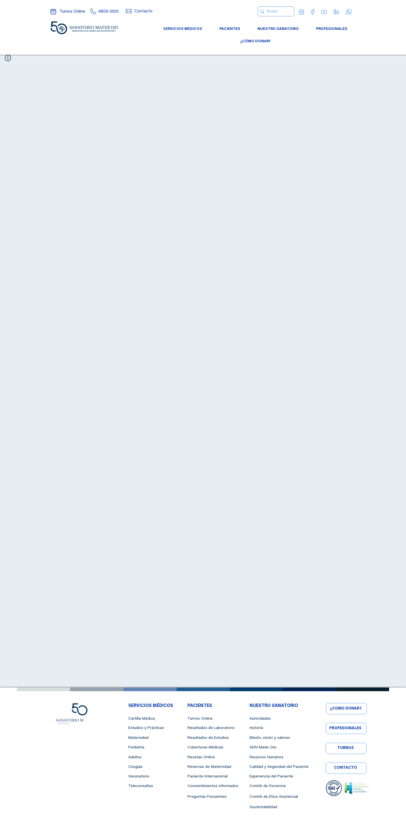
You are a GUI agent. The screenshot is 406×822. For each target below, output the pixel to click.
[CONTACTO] (346, 768)
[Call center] (93, 11)
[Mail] (128, 11)
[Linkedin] (336, 11)
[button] (183, 29)
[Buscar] (274, 11)
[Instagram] (301, 12)
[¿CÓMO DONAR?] (346, 708)
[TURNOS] (346, 748)
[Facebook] (312, 12)
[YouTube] (324, 12)
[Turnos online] (53, 11)
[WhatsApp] (349, 12)
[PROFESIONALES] (346, 728)
